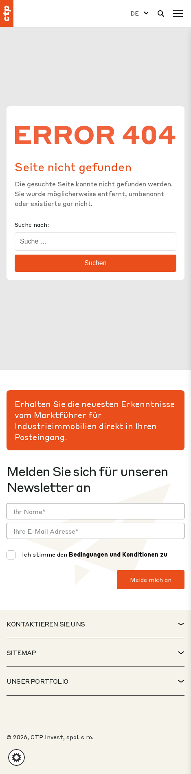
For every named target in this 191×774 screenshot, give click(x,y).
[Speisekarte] (178, 13)
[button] (16, 757)
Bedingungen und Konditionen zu (118, 554)
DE (134, 13)
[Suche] (161, 13)
